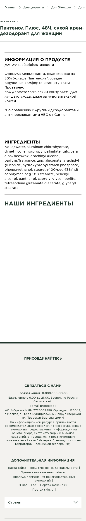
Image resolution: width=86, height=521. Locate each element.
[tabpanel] (43, 93)
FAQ (33, 485)
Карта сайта (17, 467)
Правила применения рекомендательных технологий (44, 478)
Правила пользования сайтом (43, 472)
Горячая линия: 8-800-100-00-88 (43, 393)
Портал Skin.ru (42, 489)
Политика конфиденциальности (54, 467)
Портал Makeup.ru (53, 485)
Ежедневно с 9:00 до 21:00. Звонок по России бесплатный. (42, 399)
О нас (23, 485)
